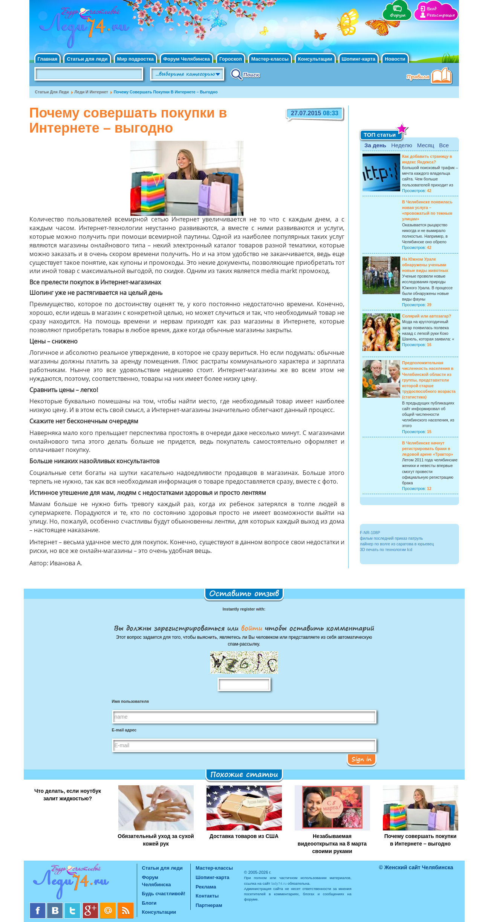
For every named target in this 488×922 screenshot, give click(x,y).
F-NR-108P (370, 532)
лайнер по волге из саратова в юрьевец (397, 544)
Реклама (206, 887)
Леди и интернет (91, 92)
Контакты (207, 896)
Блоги (149, 903)
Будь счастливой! (163, 893)
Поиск (245, 74)
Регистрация (441, 15)
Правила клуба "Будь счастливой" (430, 76)
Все (444, 145)
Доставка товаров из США (244, 836)
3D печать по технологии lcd (386, 549)
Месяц (425, 145)
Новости (395, 58)
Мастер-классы (270, 58)
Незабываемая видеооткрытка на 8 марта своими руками (332, 843)
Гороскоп (230, 58)
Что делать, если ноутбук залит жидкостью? (67, 794)
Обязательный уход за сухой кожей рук (156, 840)
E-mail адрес (124, 730)
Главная (48, 58)
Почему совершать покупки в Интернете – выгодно (420, 840)
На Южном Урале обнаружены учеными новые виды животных (425, 265)
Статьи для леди (87, 58)
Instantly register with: (244, 609)
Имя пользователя (130, 701)
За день (375, 145)
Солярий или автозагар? (426, 316)
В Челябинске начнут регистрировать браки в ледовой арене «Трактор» (427, 448)
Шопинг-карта (359, 58)
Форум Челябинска (186, 58)
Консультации (315, 58)
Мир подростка (135, 58)
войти (252, 627)
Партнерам (209, 905)
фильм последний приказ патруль (391, 538)
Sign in (362, 759)
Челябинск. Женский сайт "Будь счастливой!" (82, 29)
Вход (431, 9)
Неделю (401, 145)
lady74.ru (279, 883)
